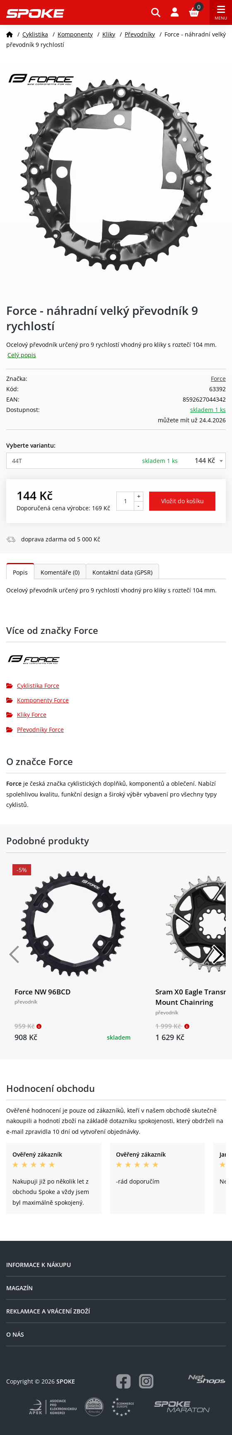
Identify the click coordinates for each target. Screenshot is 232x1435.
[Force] (116, 662)
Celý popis (21, 355)
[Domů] (9, 34)
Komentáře (60, 572)
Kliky (108, 34)
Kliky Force (26, 715)
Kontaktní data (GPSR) (122, 572)
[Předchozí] (14, 954)
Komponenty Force (37, 700)
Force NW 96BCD (42, 991)
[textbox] (116, 460)
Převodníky (140, 34)
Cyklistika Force (32, 685)
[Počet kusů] (125, 501)
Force (218, 379)
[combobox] (116, 461)
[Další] (217, 954)
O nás (15, 1334)
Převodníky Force (35, 729)
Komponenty (75, 34)
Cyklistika (35, 34)
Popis (20, 572)
